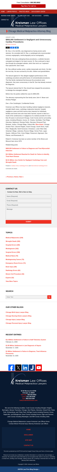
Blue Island (39, 124)
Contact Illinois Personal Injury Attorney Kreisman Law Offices (28, 423)
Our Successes (36, 16)
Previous (9, 177)
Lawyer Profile (12, 11)
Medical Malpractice (14, 237)
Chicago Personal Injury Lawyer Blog (18, 323)
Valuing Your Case (24, 16)
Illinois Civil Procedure (15, 274)
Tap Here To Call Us (28, 6)
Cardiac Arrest (15, 165)
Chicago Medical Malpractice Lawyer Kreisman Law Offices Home (28, 421)
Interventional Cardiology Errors (39, 165)
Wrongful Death (13, 241)
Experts (10, 277)
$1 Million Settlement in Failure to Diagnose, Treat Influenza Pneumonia (26, 352)
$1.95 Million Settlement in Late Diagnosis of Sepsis (23, 345)
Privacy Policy (35, 451)
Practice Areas (24, 11)
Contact (5, 20)
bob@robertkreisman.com (28, 400)
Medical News (12, 256)
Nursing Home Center (8, 16)
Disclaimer (28, 435)
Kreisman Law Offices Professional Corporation (28, 21)
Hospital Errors (13, 245)
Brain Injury (11, 267)
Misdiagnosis (12, 248)
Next (21, 177)
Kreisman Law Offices (33, 464)
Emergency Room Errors (16, 263)
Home (3, 11)
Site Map (28, 440)
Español (46, 16)
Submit (28, 221)
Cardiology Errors (23, 165)
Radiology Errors (13, 270)
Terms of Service (45, 451)
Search (49, 297)
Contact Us (28, 445)
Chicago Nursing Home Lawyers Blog (18, 316)
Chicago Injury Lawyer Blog (15, 319)
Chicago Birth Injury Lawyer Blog (17, 312)
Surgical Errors (13, 252)
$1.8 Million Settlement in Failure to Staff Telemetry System (26, 340)
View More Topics (12, 281)
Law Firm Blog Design (28, 469)
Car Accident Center (38, 11)
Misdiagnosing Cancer (15, 259)
